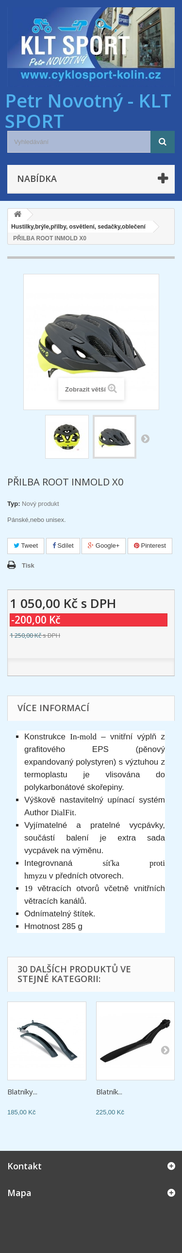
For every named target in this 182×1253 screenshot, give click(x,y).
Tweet (26, 545)
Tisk (28, 565)
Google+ (103, 545)
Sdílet (63, 545)
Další (145, 438)
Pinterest (150, 545)
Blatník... (109, 1091)
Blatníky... (22, 1091)
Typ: (13, 503)
